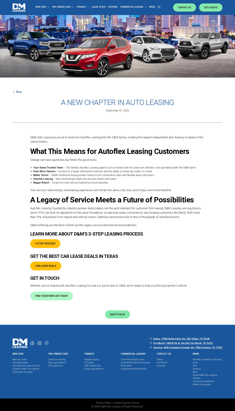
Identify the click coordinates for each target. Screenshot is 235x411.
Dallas (160, 359)
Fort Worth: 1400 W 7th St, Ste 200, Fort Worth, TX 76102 (183, 343)
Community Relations (203, 381)
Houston (161, 365)
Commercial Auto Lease (132, 359)
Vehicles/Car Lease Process (26, 365)
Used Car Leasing (56, 359)
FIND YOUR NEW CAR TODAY (51, 295)
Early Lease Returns (94, 369)
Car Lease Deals (20, 362)
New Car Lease (19, 359)
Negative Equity (92, 359)
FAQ (195, 365)
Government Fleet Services (134, 369)
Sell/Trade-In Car (93, 365)
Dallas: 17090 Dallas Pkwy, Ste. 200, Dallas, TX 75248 (181, 339)
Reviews (197, 369)
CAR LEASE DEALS (45, 265)
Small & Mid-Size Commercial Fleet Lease (135, 364)
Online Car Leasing (202, 384)
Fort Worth (162, 362)
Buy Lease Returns (57, 362)
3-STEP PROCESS (45, 243)
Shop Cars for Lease (22, 372)
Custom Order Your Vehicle (25, 369)
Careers (196, 378)
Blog (195, 372)
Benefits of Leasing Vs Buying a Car (207, 361)
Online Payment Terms (126, 402)
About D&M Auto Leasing (205, 375)
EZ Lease (89, 362)
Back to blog (117, 314)
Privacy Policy (103, 402)
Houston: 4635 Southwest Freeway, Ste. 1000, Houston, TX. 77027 (188, 347)
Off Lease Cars (55, 365)
